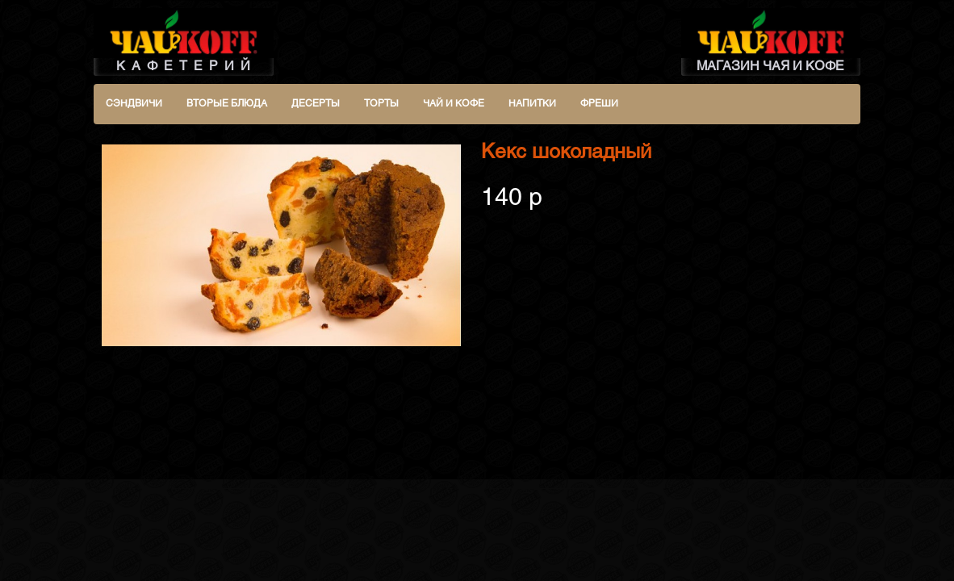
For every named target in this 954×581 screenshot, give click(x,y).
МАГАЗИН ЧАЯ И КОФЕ (771, 40)
